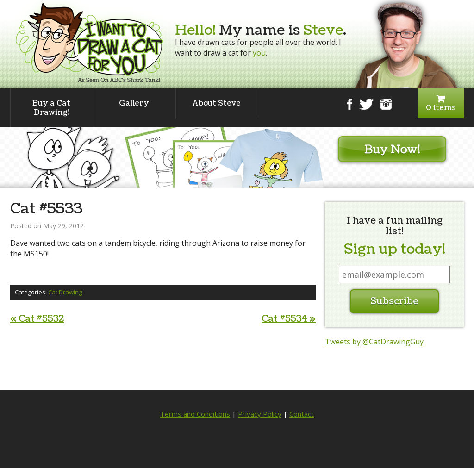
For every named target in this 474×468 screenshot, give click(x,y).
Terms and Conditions (195, 413)
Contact (301, 413)
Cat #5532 (37, 318)
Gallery (134, 103)
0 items (441, 103)
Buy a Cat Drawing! (51, 108)
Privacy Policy (259, 413)
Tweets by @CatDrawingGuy (374, 342)
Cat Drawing (65, 292)
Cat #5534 (289, 318)
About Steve (217, 103)
